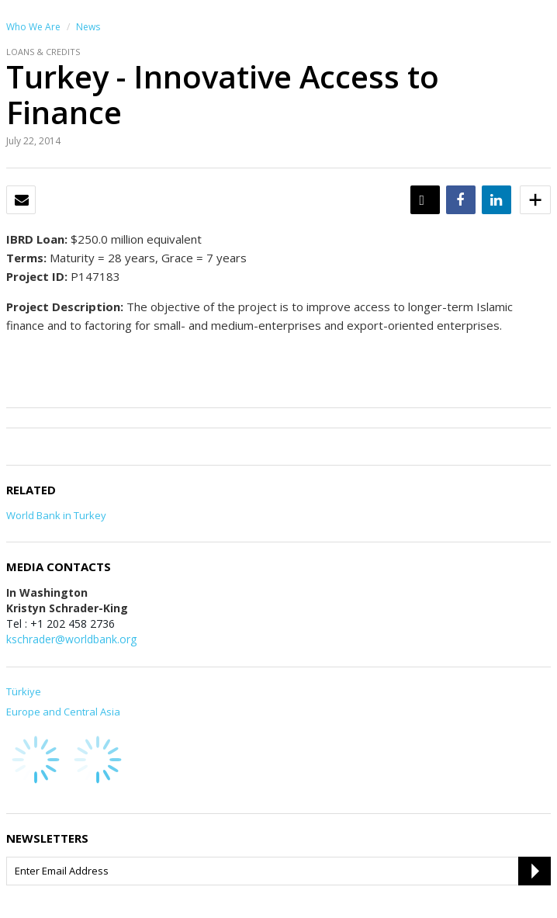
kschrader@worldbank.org (71, 639)
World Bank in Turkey (56, 515)
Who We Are (33, 26)
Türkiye (23, 691)
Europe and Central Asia (63, 712)
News (88, 26)
